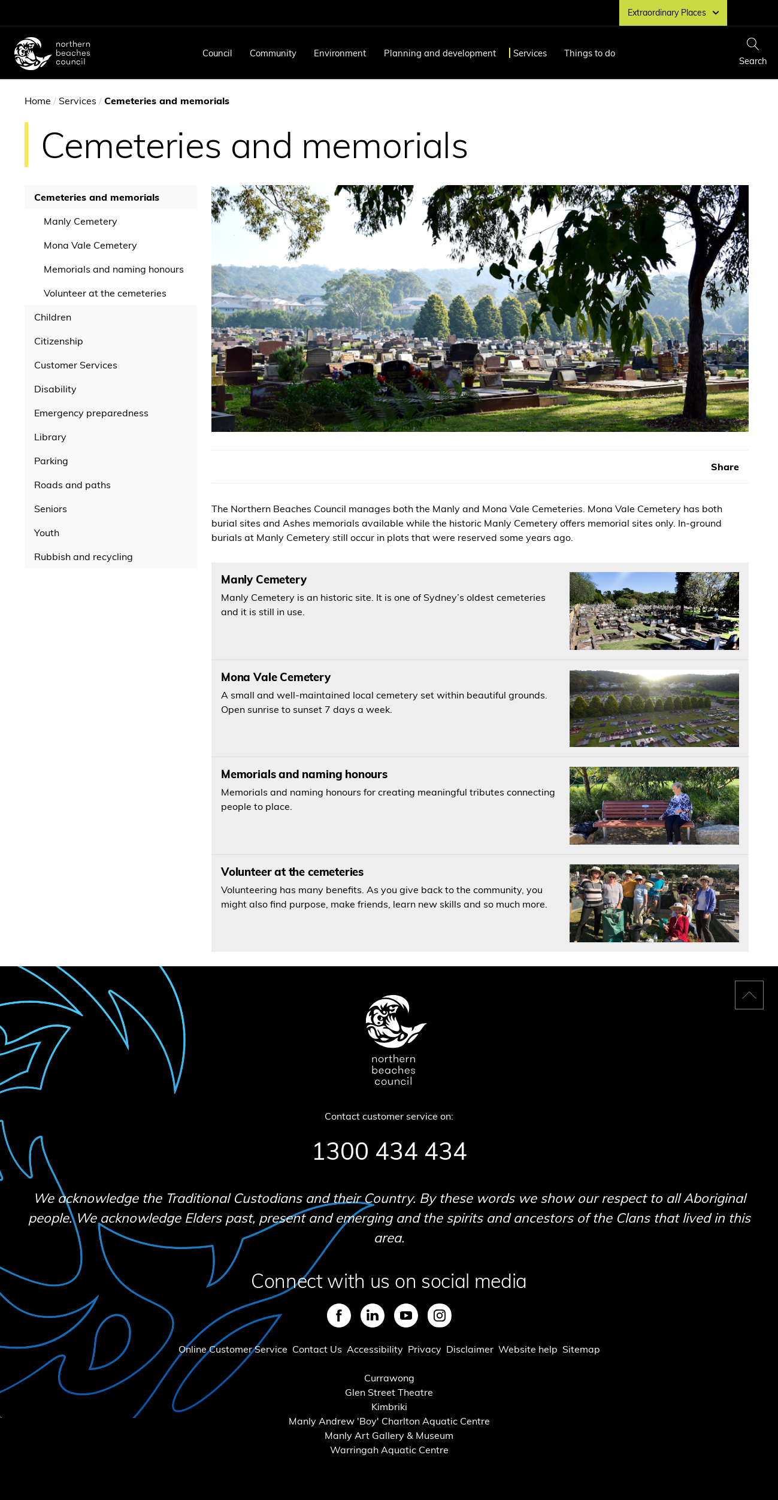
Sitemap (581, 1349)
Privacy (424, 1349)
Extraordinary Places (673, 12)
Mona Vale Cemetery (90, 245)
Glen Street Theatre (389, 1392)
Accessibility (375, 1349)
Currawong (389, 1378)
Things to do (589, 53)
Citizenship (58, 341)
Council (217, 53)
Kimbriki (389, 1407)
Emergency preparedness (91, 413)
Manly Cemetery (80, 221)
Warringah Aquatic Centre (389, 1450)
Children (52, 317)
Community (273, 53)
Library (50, 437)
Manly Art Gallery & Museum (389, 1435)
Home (38, 101)
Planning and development (440, 53)
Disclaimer (470, 1349)
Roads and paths (72, 485)
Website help (528, 1349)
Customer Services (75, 365)
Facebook (339, 1315)
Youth (46, 533)
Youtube (406, 1315)
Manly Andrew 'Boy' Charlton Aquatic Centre (389, 1421)
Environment (340, 53)
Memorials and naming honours (114, 269)
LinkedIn (373, 1315)
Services (530, 53)
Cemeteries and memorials (96, 197)
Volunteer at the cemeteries (105, 293)
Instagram (440, 1315)
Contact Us (317, 1349)
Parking (51, 461)
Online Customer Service (232, 1349)
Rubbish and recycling (83, 556)
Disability (55, 389)
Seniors (50, 509)
